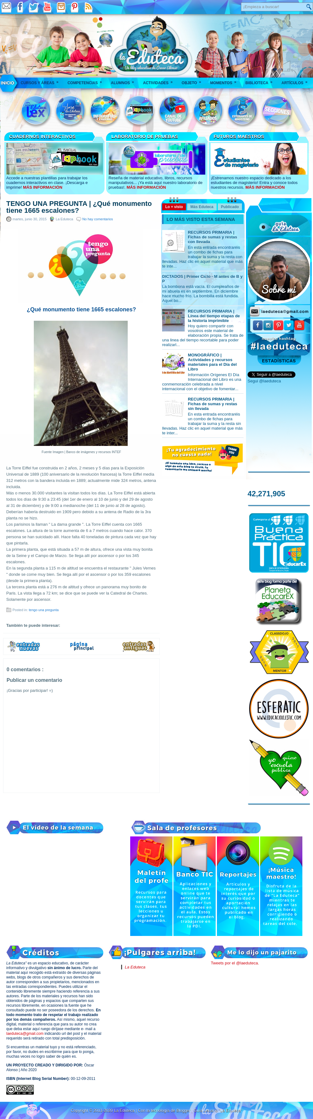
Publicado (230, 207)
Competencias (87, 81)
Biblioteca (260, 81)
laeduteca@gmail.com (25, 1033)
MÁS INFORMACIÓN (42, 187)
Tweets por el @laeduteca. (235, 963)
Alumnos (124, 81)
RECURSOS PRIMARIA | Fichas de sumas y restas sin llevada (212, 404)
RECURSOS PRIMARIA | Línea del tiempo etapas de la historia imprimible (214, 316)
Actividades (160, 81)
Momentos (225, 81)
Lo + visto (174, 207)
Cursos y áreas (42, 81)
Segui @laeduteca (264, 381)
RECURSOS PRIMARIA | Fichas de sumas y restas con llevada (212, 237)
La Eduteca (135, 967)
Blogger (183, 1110)
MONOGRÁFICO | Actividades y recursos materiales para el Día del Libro (212, 362)
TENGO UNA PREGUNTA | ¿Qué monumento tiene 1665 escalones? (79, 207)
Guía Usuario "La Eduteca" (218, 1110)
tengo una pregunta (44, 610)
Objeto (193, 81)
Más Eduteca (201, 207)
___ (8, 83)
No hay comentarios (97, 219)
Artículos (296, 81)
